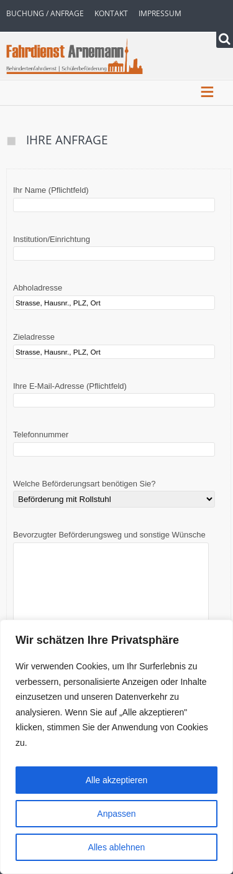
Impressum (160, 13)
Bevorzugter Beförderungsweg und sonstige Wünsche (111, 580)
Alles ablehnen (116, 847)
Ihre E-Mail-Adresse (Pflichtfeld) (114, 393)
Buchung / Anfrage (45, 13)
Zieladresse (114, 344)
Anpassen (116, 814)
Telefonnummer (114, 442)
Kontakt (111, 13)
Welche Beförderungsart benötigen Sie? (114, 491)
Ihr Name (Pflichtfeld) (114, 197)
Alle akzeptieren (117, 780)
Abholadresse (114, 295)
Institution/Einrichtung (114, 247)
